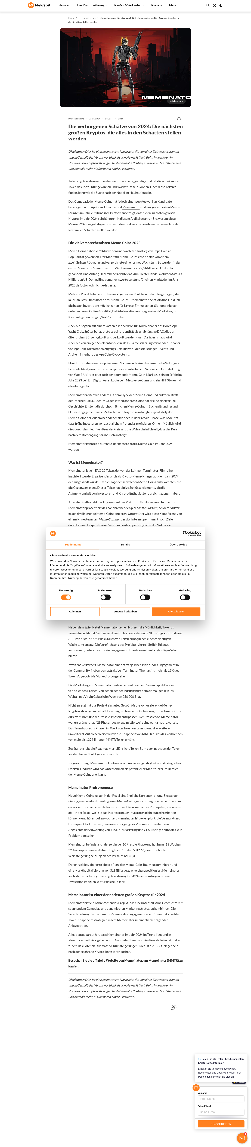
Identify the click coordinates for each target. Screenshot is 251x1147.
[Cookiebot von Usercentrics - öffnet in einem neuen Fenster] (185, 533)
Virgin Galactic (94, 696)
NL (29, 1091)
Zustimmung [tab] (73, 544)
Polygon (164, 1098)
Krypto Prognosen (126, 1105)
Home (71, 18)
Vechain (164, 1104)
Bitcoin (164, 1057)
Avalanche (166, 1110)
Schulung (121, 1099)
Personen (121, 1082)
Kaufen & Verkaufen (127, 5)
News (62, 5)
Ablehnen (75, 611)
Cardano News (80, 1069)
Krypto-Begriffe (125, 1087)
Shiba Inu (165, 1092)
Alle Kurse (166, 1051)
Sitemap (99, 1141)
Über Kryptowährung (90, 5)
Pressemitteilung (87, 18)
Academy (121, 1093)
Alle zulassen (176, 611)
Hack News (78, 1110)
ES (40, 1091)
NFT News (78, 1104)
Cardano (164, 1075)
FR (34, 1091)
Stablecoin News (81, 1092)
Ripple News (79, 1063)
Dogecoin (165, 1080)
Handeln (120, 1057)
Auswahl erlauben (125, 611)
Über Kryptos (123, 1076)
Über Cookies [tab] (178, 544)
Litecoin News (80, 1075)
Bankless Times (85, 300)
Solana (163, 1086)
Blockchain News (81, 1086)
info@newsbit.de (37, 1060)
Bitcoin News (79, 1051)
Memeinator (131, 207)
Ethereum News (81, 1057)
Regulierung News (82, 1098)
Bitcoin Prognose (125, 1111)
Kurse (155, 5)
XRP (162, 1069)
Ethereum (165, 1063)
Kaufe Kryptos (124, 1051)
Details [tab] (125, 544)
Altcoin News (79, 1080)
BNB (162, 1116)
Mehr (172, 5)
